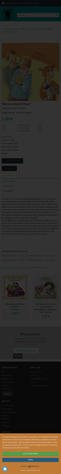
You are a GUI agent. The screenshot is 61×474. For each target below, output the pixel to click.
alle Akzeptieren (30, 454)
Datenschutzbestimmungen (34, 470)
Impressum (23, 470)
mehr (30, 460)
